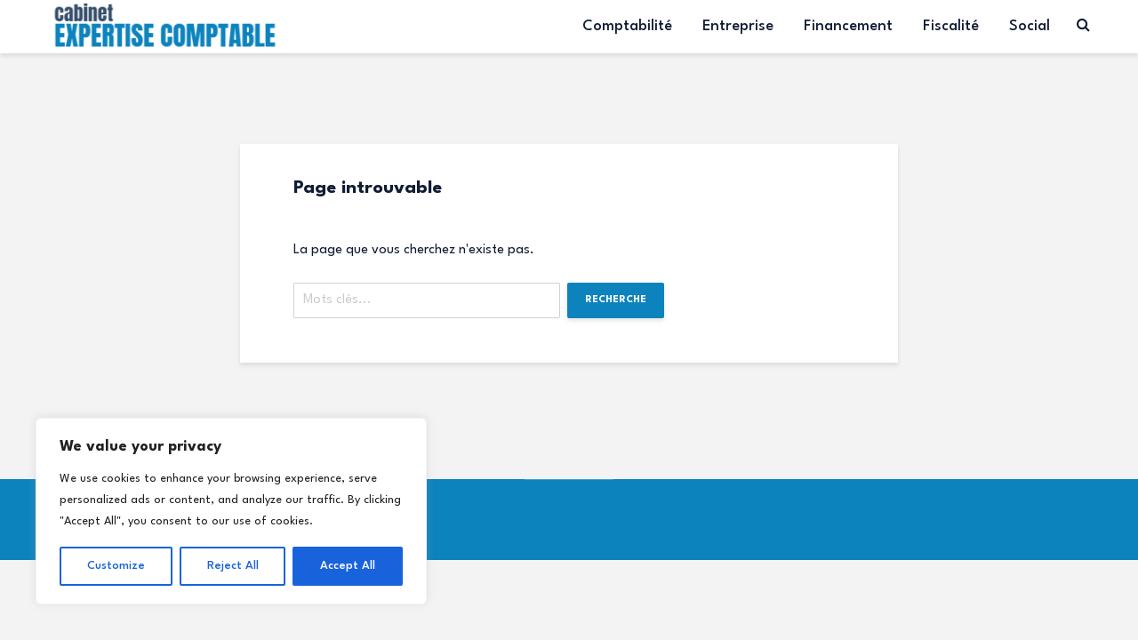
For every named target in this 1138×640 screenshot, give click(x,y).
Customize (116, 566)
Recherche (615, 300)
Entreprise (737, 26)
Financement (848, 26)
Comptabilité (627, 26)
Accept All (347, 566)
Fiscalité (951, 26)
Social (1029, 26)
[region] (231, 511)
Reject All (233, 566)
